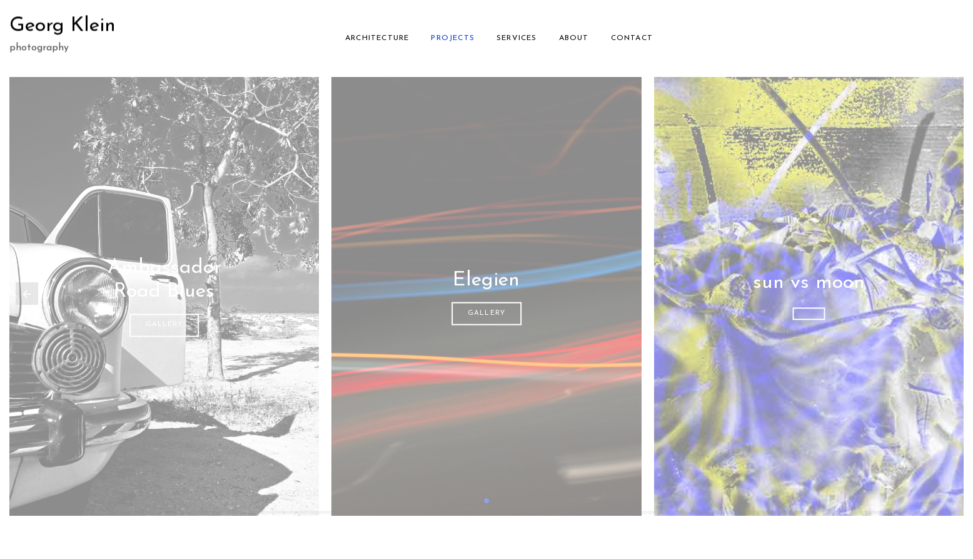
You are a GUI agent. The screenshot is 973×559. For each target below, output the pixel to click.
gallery (164, 325)
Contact (632, 37)
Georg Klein (62, 24)
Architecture (377, 37)
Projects (453, 37)
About (574, 37)
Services (517, 37)
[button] (486, 500)
